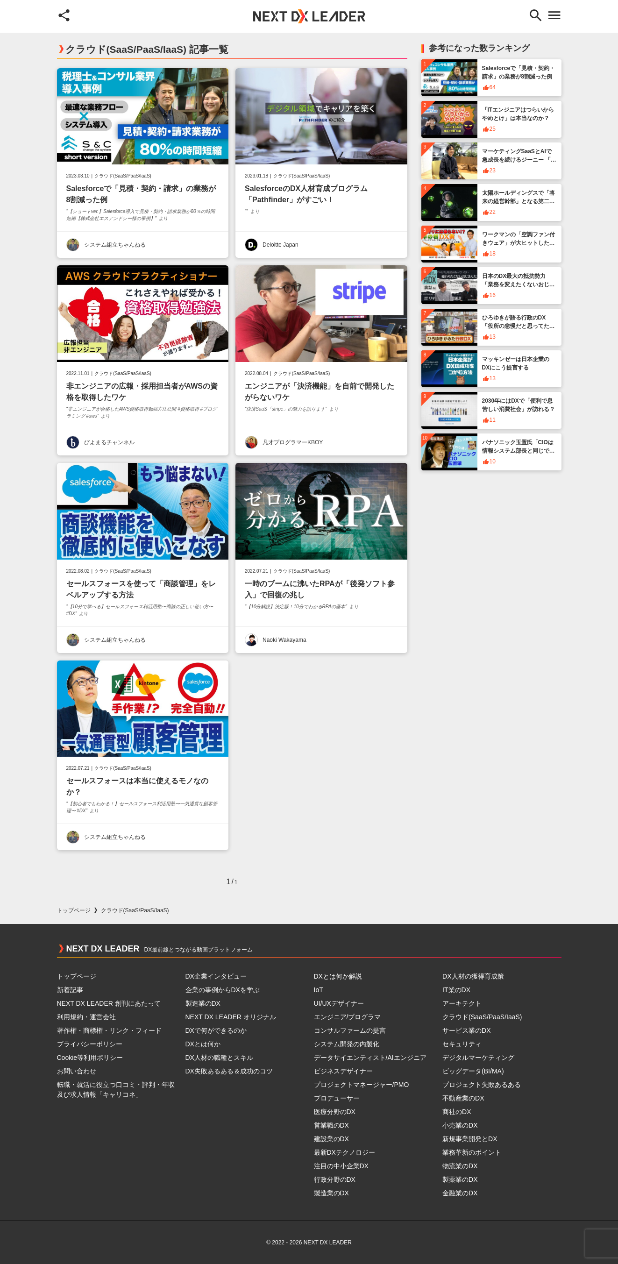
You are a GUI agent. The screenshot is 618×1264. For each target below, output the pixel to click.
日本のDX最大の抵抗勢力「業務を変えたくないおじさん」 (518, 284)
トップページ (74, 910)
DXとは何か (202, 1044)
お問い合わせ (76, 1071)
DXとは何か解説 (338, 976)
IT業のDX (456, 990)
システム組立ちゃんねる (115, 244)
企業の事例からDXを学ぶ (222, 990)
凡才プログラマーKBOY (293, 442)
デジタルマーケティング (478, 1057)
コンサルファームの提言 (350, 1030)
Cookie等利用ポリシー (90, 1057)
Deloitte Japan (280, 244)
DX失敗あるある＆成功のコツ (229, 1071)
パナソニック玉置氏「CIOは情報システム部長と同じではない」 (518, 450)
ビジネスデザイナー (343, 1071)
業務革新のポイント (471, 1152)
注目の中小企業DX (341, 1166)
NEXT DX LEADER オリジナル (230, 1017)
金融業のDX (459, 1193)
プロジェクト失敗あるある (481, 1084)
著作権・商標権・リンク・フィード (109, 1030)
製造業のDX (202, 1003)
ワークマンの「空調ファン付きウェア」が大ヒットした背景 (518, 243)
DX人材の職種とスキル (219, 1057)
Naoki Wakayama (284, 640)
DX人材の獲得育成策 (473, 976)
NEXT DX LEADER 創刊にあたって (109, 1003)
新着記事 (70, 990)
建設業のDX (331, 1139)
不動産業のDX (463, 1098)
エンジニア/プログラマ (347, 1017)
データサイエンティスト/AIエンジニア (370, 1057)
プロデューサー (337, 1098)
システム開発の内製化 (346, 1044)
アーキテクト (462, 1003)
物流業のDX (459, 1166)
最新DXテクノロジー (344, 1152)
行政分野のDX (334, 1179)
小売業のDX (459, 1125)
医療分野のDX (334, 1111)
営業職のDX (331, 1125)
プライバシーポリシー (89, 1044)
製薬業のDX (459, 1179)
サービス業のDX (466, 1030)
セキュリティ (462, 1044)
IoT (318, 990)
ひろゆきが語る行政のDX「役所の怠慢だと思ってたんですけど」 (518, 326)
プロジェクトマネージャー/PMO (361, 1084)
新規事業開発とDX (469, 1139)
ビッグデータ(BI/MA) (473, 1071)
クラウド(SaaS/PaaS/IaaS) (122, 176)
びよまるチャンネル (109, 442)
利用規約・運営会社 (86, 1017)
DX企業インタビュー (216, 976)
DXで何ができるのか (216, 1030)
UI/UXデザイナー (339, 1003)
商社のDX (456, 1111)
